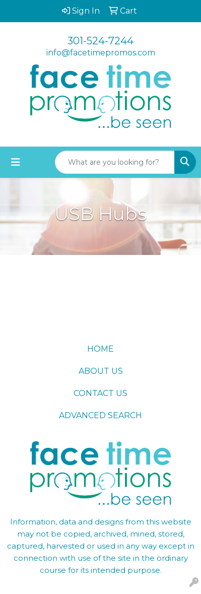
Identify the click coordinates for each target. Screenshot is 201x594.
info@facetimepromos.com (100, 52)
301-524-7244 (100, 41)
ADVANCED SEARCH (100, 415)
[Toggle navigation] (15, 162)
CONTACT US (100, 393)
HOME (100, 349)
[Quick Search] (115, 162)
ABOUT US (101, 371)
